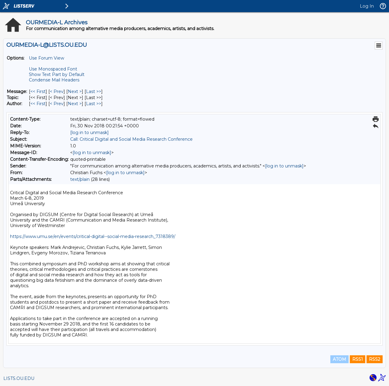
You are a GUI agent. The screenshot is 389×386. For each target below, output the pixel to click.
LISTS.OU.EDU (18, 378)
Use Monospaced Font (53, 69)
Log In (367, 6)
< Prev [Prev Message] (57, 91)
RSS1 (357, 359)
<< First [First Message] (38, 91)
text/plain (80, 179)
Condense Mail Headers (54, 80)
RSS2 (374, 359)
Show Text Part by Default (56, 74)
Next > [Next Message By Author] (75, 103)
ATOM (339, 359)
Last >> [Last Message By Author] (93, 103)
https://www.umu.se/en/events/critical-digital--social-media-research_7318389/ (92, 236)
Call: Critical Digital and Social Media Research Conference (131, 139)
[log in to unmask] (89, 132)
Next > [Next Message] (75, 91)
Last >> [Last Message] (93, 91)
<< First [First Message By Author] (38, 103)
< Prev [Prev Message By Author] (57, 103)
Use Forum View (46, 58)
